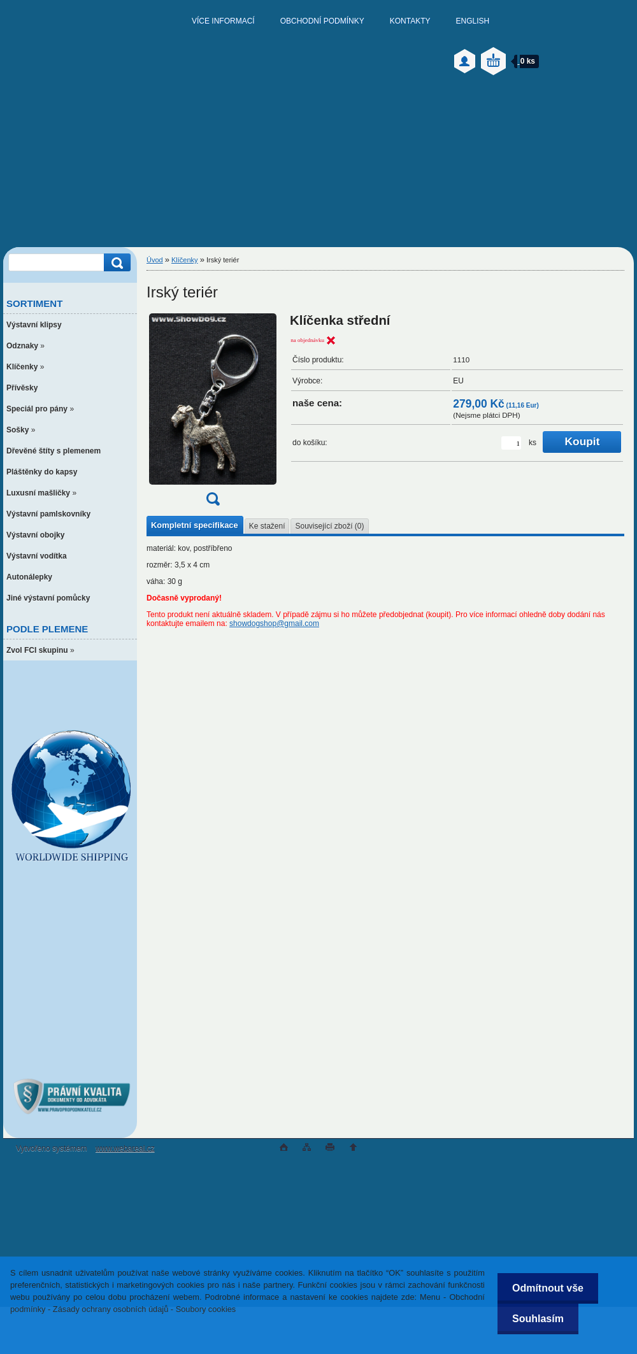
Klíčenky (184, 260)
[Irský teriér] (213, 413)
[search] (115, 262)
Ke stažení (267, 526)
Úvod (155, 260)
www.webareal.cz (125, 1148)
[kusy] (511, 443)
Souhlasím (536, 1318)
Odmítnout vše (546, 1288)
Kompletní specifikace (194, 525)
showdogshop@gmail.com (274, 623)
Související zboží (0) (329, 526)
